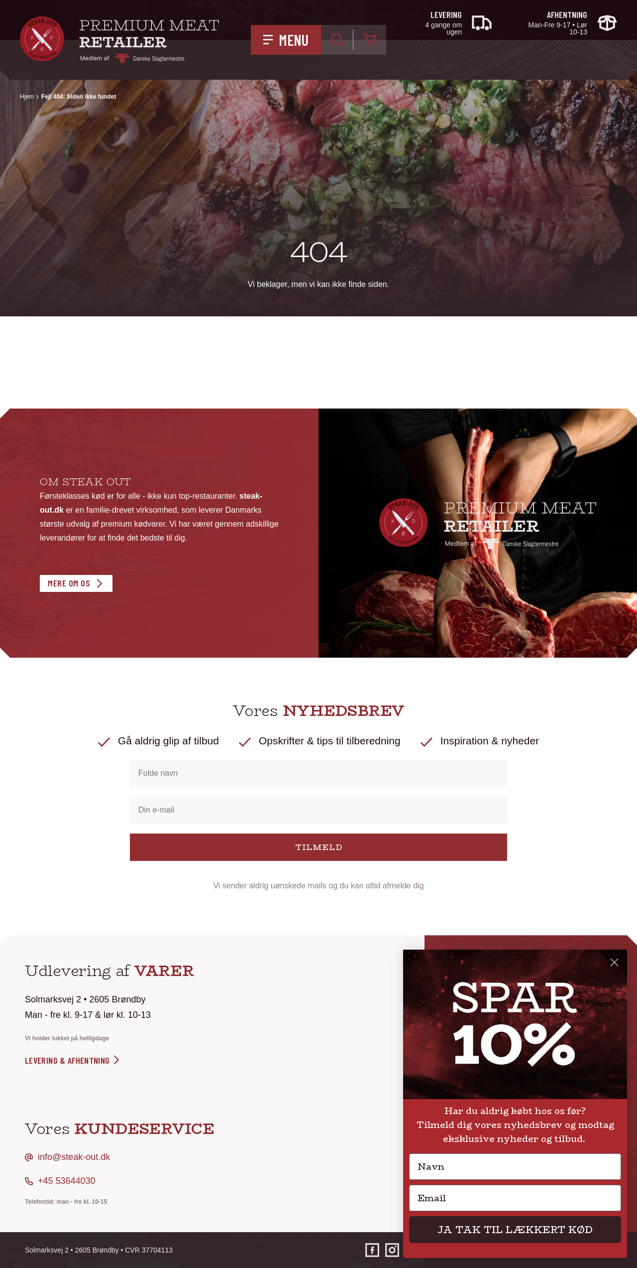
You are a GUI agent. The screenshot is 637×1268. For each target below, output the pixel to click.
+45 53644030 (67, 1181)
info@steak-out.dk (74, 1157)
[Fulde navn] (318, 773)
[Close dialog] (614, 962)
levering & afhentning (73, 1060)
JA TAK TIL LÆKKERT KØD (515, 1229)
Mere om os (69, 582)
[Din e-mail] (318, 810)
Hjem (27, 96)
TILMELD (318, 847)
